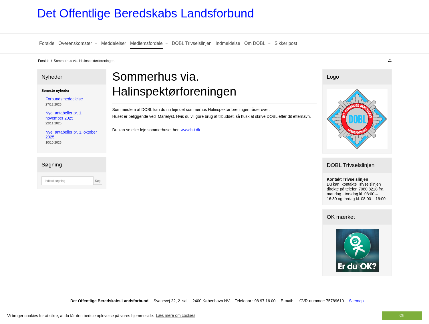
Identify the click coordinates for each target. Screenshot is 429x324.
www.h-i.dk (190, 130)
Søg (97, 180)
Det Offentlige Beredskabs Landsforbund (145, 13)
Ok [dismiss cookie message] (402, 315)
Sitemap (356, 301)
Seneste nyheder (55, 91)
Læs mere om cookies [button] (175, 315)
